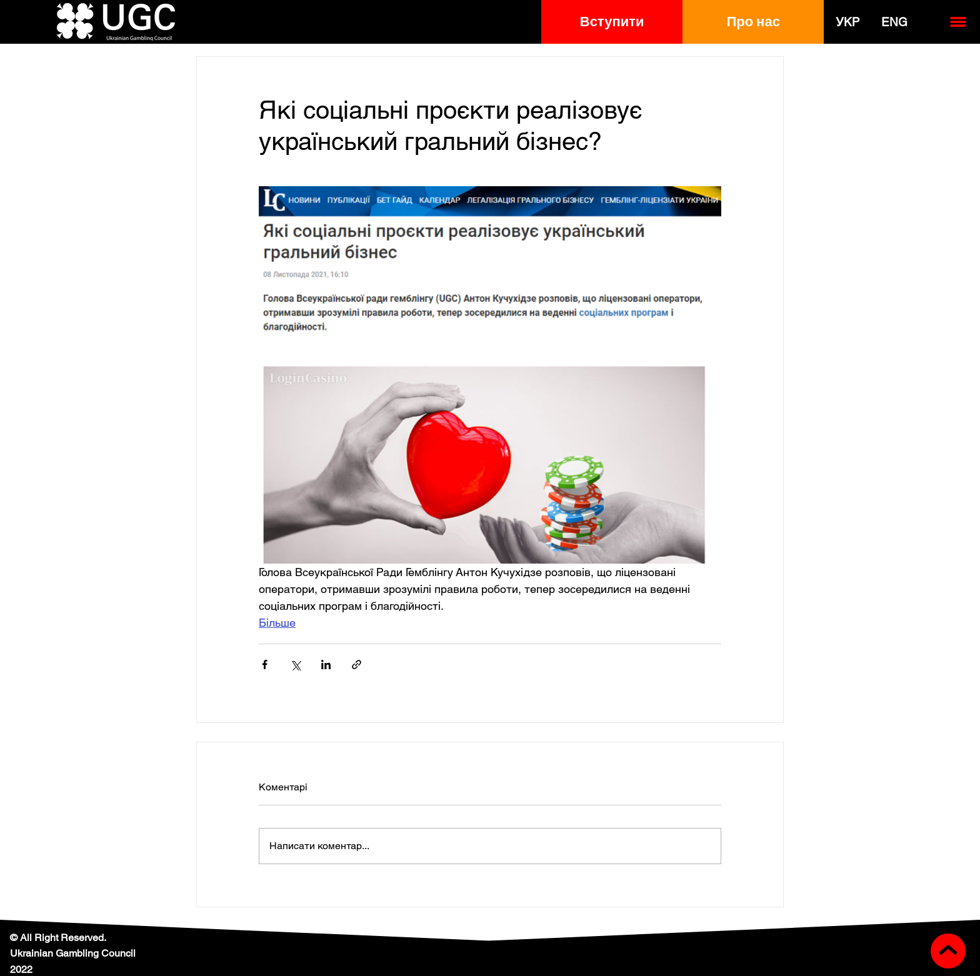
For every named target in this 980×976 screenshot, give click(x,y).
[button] (611, 22)
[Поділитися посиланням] (356, 664)
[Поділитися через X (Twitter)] (295, 664)
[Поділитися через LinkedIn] (326, 664)
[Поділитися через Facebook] (265, 664)
